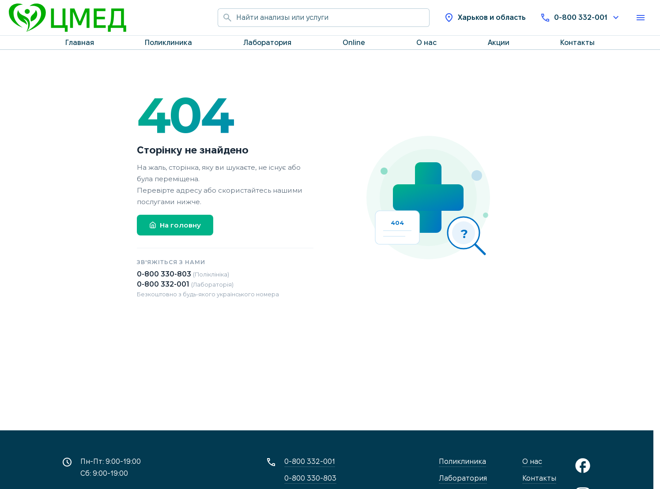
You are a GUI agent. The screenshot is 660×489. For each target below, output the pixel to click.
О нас (426, 42)
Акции (498, 42)
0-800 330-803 (183, 274)
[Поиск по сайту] (333, 17)
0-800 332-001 (580, 17)
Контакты (577, 42)
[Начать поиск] (227, 17)
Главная (79, 42)
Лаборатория (267, 42)
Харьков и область (485, 17)
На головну (175, 225)
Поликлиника (168, 42)
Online (354, 42)
